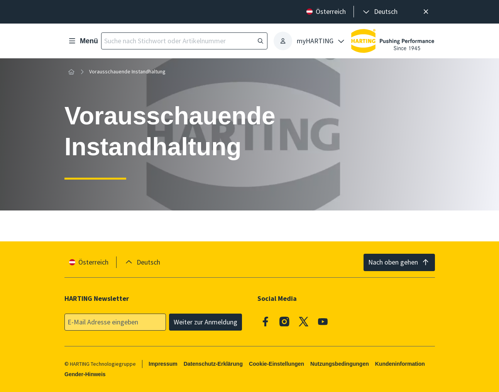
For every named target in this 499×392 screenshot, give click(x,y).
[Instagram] (284, 322)
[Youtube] (323, 322)
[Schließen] (426, 11)
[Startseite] (71, 72)
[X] (304, 322)
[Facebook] (265, 322)
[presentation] (379, 11)
